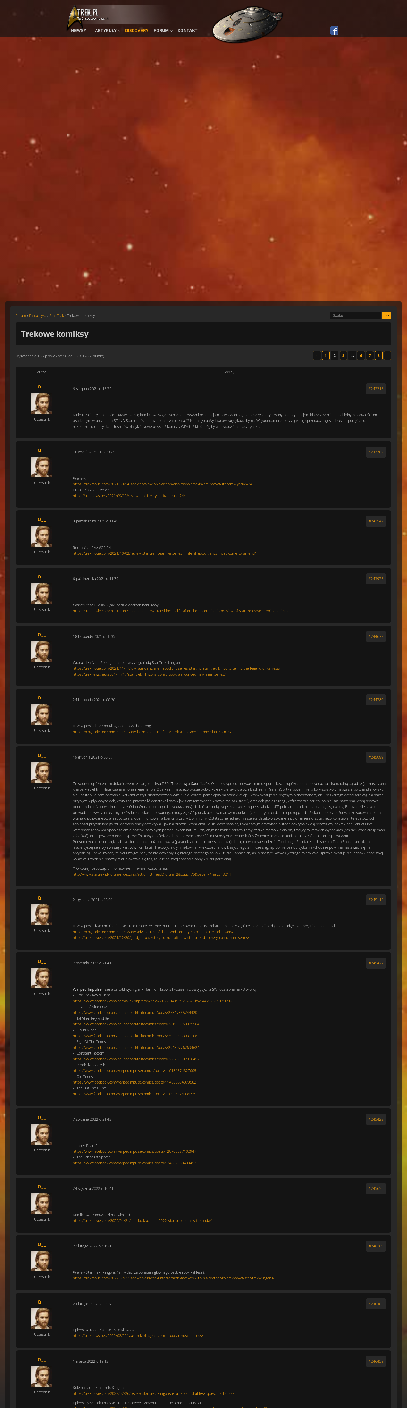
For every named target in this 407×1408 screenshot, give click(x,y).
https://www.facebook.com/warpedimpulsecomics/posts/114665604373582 (134, 1082)
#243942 (376, 521)
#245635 (376, 1188)
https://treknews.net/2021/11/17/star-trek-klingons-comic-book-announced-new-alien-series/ (149, 674)
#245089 (376, 757)
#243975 (376, 578)
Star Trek (56, 315)
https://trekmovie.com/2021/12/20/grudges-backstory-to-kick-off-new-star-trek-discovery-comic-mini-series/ (161, 937)
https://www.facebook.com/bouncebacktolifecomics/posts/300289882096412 (136, 1059)
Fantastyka (37, 315)
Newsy (78, 30)
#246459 (376, 1361)
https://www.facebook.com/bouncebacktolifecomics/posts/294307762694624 (136, 1047)
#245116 (376, 899)
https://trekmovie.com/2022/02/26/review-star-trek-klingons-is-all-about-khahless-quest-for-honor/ (153, 1393)
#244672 (376, 636)
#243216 (376, 388)
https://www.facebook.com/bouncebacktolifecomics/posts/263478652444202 (136, 1012)
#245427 (376, 962)
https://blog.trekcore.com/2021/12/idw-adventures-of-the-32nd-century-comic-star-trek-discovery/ (153, 931)
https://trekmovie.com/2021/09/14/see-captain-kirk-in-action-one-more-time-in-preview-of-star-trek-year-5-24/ (163, 484)
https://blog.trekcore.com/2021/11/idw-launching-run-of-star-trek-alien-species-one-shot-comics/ (152, 731)
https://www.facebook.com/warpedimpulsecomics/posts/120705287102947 (134, 1151)
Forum (161, 30)
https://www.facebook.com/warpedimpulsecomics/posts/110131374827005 (134, 1070)
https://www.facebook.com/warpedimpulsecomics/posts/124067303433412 (134, 1163)
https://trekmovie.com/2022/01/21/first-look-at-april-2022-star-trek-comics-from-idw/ (142, 1220)
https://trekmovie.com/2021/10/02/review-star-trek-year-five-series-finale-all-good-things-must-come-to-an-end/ (164, 553)
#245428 (376, 1119)
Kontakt (188, 30)
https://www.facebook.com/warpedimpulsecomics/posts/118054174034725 (134, 1093)
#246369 (376, 1245)
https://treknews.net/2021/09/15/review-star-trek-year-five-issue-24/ (129, 495)
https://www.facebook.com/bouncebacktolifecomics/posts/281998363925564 (136, 1024)
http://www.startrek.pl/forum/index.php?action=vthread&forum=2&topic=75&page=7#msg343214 (152, 874)
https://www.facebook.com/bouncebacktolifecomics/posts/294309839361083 (136, 1035)
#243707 (376, 451)
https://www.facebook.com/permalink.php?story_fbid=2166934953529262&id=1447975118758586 (153, 1001)
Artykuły (106, 30)
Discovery (136, 30)
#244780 (376, 699)
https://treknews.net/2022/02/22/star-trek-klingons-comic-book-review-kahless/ (138, 1335)
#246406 (376, 1303)
